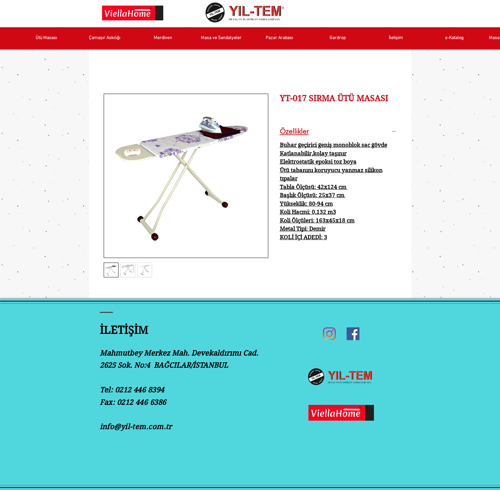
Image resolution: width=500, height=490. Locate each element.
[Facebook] (353, 333)
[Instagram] (329, 333)
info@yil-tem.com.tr (136, 426)
